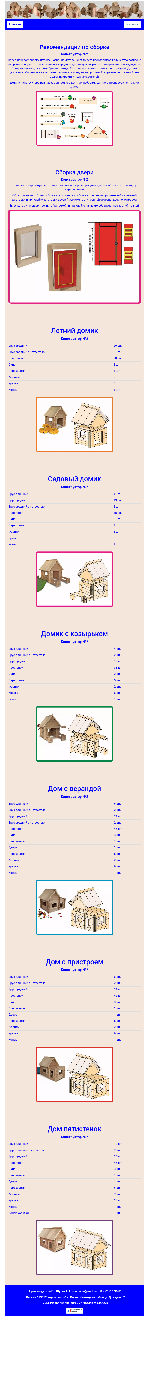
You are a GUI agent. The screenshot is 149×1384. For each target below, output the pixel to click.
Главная (15, 24)
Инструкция (132, 24)
